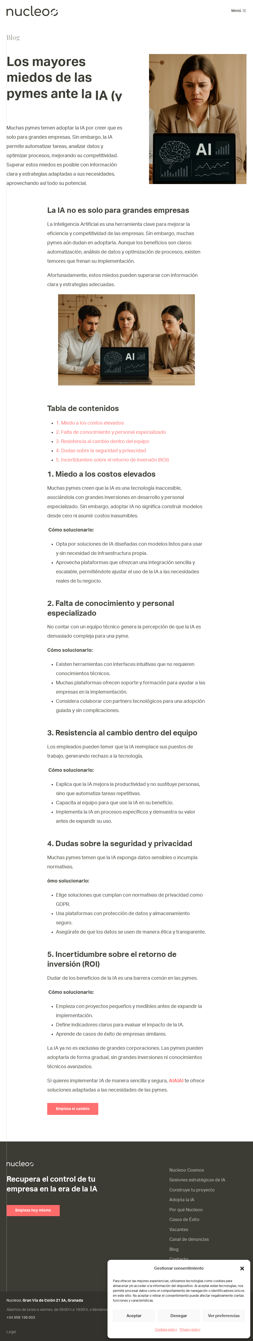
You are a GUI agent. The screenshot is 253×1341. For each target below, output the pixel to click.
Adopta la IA (181, 1200)
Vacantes (178, 1230)
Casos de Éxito (184, 1219)
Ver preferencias (224, 1316)
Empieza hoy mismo (33, 1210)
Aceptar (133, 1316)
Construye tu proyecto (192, 1190)
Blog (174, 1249)
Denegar (178, 1316)
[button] (242, 1268)
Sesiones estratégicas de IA (197, 1180)
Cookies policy (166, 1329)
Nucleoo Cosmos (186, 1170)
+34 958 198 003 (21, 1318)
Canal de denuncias (189, 1239)
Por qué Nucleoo (186, 1210)
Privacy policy (190, 1329)
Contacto (178, 1259)
